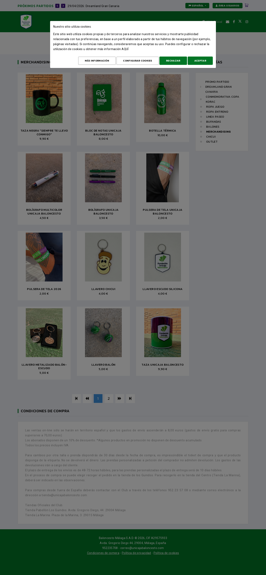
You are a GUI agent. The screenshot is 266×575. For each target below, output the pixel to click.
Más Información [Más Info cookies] (97, 61)
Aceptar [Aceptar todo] (200, 61)
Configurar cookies (137, 61)
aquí (125, 49)
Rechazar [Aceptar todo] (173, 61)
